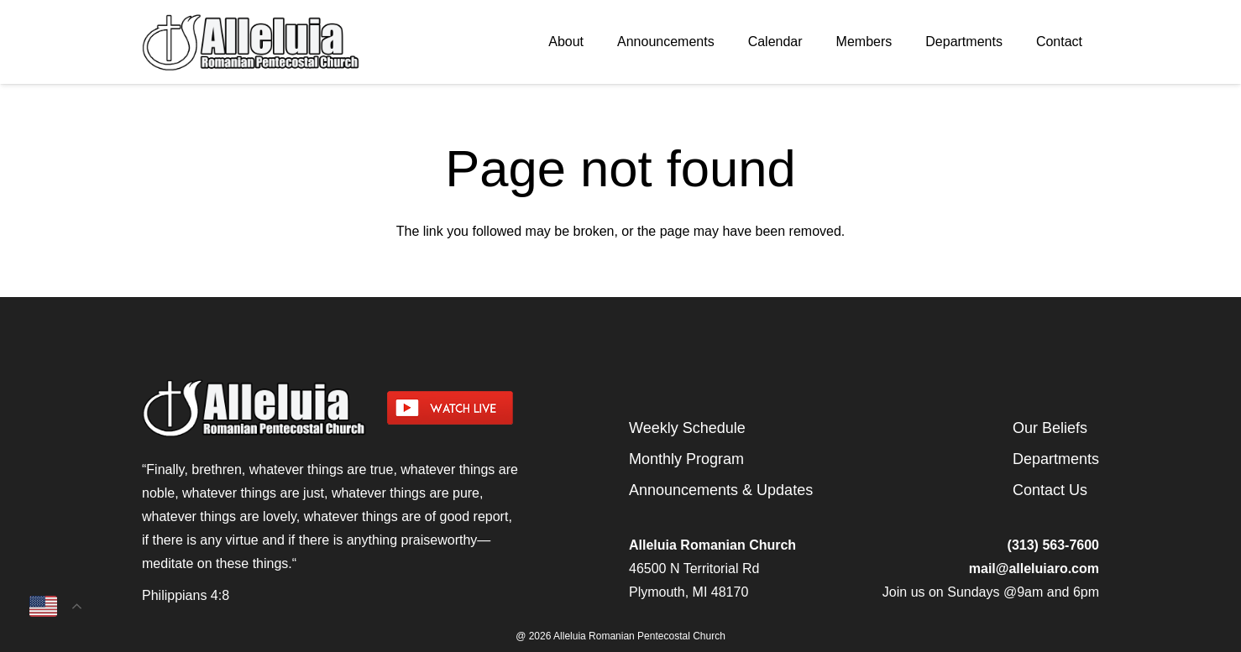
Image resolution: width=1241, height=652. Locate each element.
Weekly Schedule (687, 428)
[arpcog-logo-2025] (289, 42)
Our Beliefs (1050, 428)
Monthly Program (686, 459)
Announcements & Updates (721, 490)
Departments (1056, 459)
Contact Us (1050, 490)
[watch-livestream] (499, 408)
